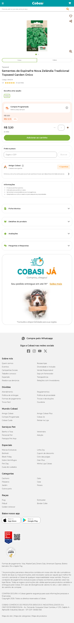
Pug (3, 500)
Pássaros (5, 482)
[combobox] (37, 9)
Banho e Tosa (7, 432)
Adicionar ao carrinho (37, 138)
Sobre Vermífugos (9, 460)
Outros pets (7, 489)
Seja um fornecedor (45, 374)
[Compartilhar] (70, 21)
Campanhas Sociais (10, 370)
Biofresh (5, 453)
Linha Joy (41, 450)
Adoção (40, 435)
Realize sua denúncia (10, 380)
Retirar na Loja (43, 420)
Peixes (39, 485)
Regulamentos (43, 392)
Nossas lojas (42, 363)
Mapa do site (7, 616)
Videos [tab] (55, 60)
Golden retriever (8, 507)
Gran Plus (41, 460)
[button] (3, 3)
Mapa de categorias (22, 616)
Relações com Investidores (48, 380)
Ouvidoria (41, 402)
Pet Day (5, 464)
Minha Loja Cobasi (44, 464)
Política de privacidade (46, 395)
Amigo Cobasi (7, 413)
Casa (39, 482)
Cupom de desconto (45, 453)
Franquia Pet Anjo (9, 438)
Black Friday (7, 457)
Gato (39, 478)
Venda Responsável (45, 370)
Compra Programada (10, 417)
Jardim (4, 485)
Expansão (6, 377)
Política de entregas (10, 395)
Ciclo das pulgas (43, 457)
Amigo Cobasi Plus (44, 413)
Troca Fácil (6, 402)
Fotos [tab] (19, 60)
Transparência (42, 377)
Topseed (5, 67)
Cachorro (5, 478)
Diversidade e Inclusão (46, 367)
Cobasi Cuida (7, 420)
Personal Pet (7, 435)
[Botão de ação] (66, 108)
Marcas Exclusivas (9, 450)
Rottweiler (41, 500)
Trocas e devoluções (45, 399)
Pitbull (4, 503)
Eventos (5, 367)
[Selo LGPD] (11, 558)
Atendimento (7, 392)
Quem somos (7, 363)
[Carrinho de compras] (69, 3)
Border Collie (42, 503)
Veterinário (41, 432)
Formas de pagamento (11, 399)
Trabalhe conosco (9, 374)
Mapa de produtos (39, 616)
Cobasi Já (41, 417)
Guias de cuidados (9, 467)
